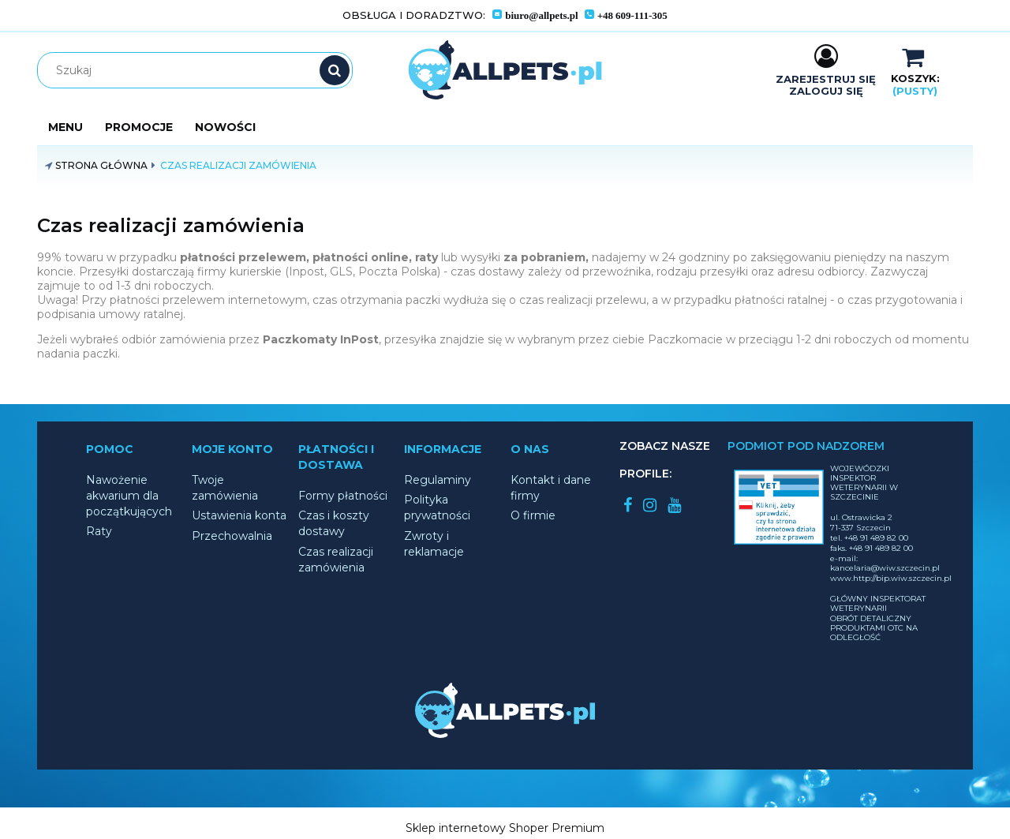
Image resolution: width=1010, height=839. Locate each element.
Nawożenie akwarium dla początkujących (129, 496)
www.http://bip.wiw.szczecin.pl (891, 578)
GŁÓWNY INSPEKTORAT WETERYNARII (878, 603)
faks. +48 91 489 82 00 (871, 548)
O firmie (533, 515)
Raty (99, 531)
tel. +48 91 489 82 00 (869, 538)
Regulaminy (437, 480)
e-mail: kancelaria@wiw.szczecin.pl (885, 563)
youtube (674, 505)
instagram (649, 505)
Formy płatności (342, 496)
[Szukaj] (335, 70)
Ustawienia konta (239, 515)
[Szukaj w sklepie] (198, 70)
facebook (627, 505)
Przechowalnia (232, 536)
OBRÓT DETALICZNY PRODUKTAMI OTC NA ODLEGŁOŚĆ (874, 627)
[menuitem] (65, 127)
